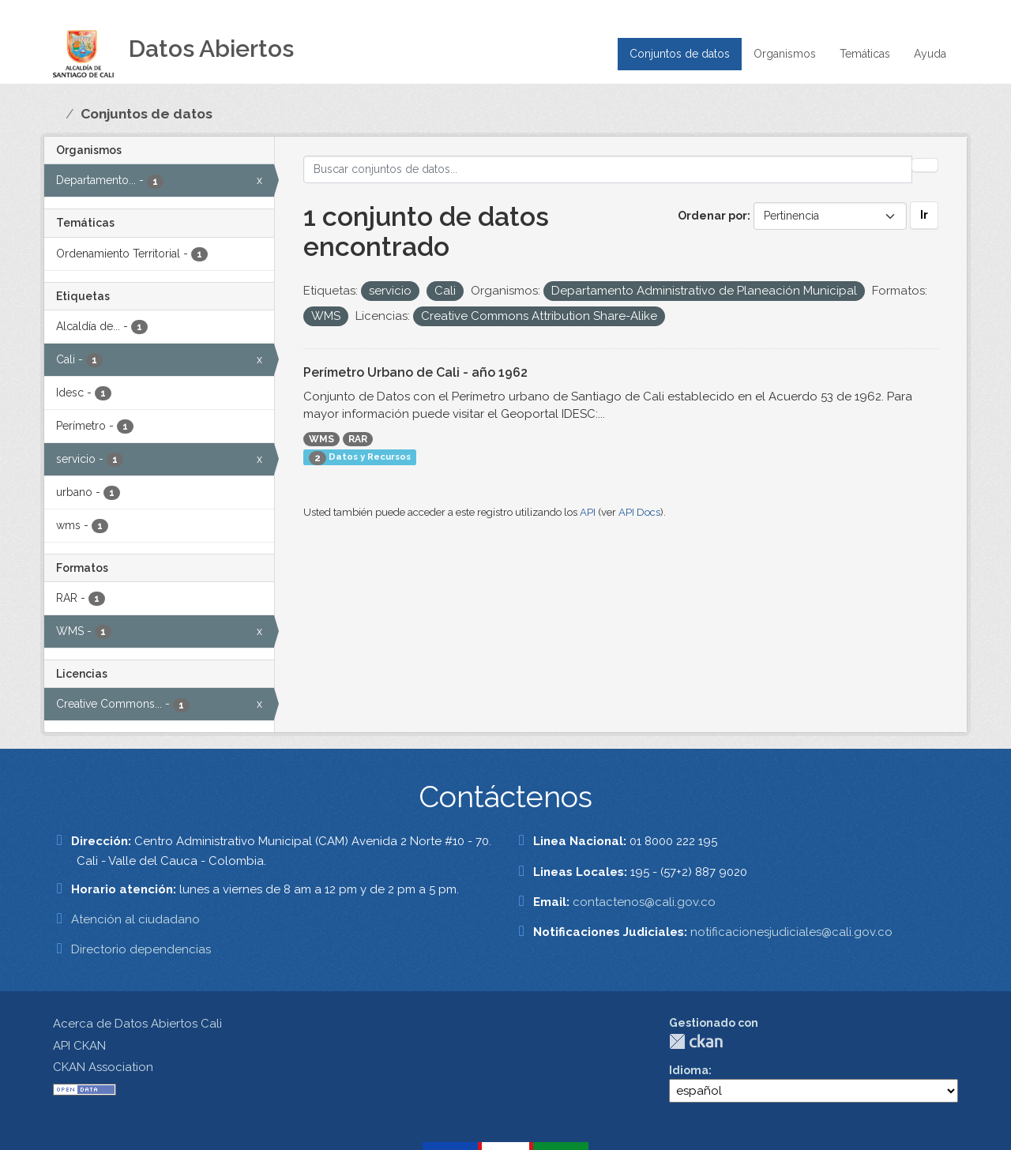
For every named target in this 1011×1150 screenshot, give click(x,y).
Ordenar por (712, 215)
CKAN (696, 1041)
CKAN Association (103, 1067)
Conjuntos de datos (680, 53)
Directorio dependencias (141, 949)
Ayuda (930, 53)
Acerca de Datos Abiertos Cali (137, 1024)
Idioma (688, 1070)
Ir (924, 215)
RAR (357, 439)
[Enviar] (924, 165)
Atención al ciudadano (135, 919)
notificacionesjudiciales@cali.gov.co (791, 932)
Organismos (785, 53)
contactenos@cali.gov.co (644, 902)
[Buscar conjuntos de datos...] (607, 169)
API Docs (639, 512)
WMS (321, 439)
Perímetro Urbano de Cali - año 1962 (415, 372)
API (588, 512)
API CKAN (79, 1046)
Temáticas (865, 53)
